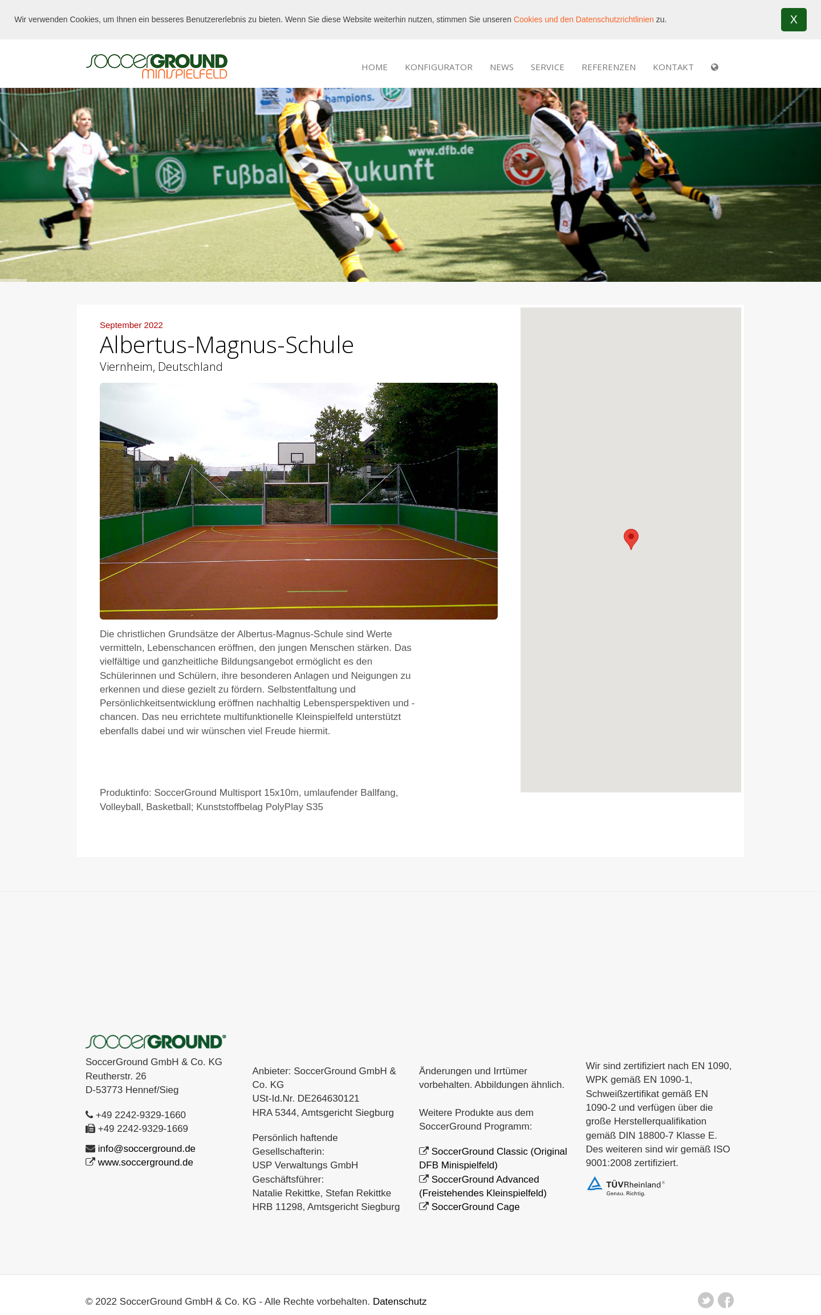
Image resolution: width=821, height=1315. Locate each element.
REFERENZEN (609, 66)
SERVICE (547, 66)
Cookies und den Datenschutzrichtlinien (584, 19)
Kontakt (673, 66)
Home (374, 66)
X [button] (794, 19)
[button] (631, 538)
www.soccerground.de (145, 1161)
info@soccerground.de (147, 1148)
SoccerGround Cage (476, 1206)
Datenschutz (400, 1301)
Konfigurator (439, 66)
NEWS (502, 66)
